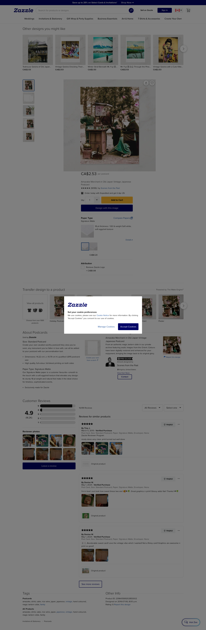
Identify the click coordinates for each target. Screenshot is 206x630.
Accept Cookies (128, 326)
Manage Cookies (106, 326)
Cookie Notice (103, 315)
